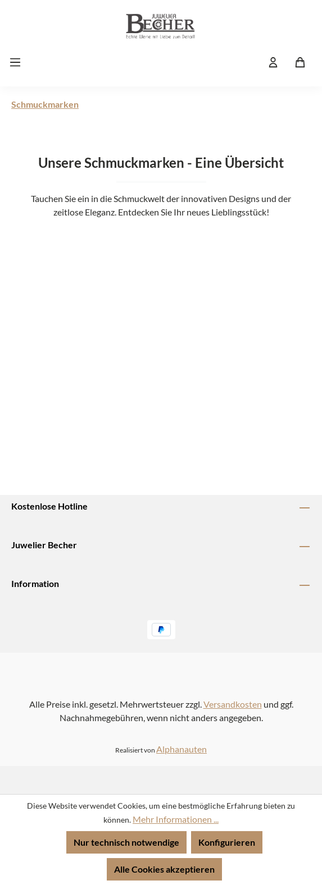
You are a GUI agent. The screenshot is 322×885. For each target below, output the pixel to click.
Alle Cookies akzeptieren (164, 869)
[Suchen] (246, 62)
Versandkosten (232, 704)
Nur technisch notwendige (126, 842)
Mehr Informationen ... (176, 819)
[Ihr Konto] (273, 62)
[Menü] (18, 62)
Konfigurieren (226, 842)
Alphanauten (181, 749)
